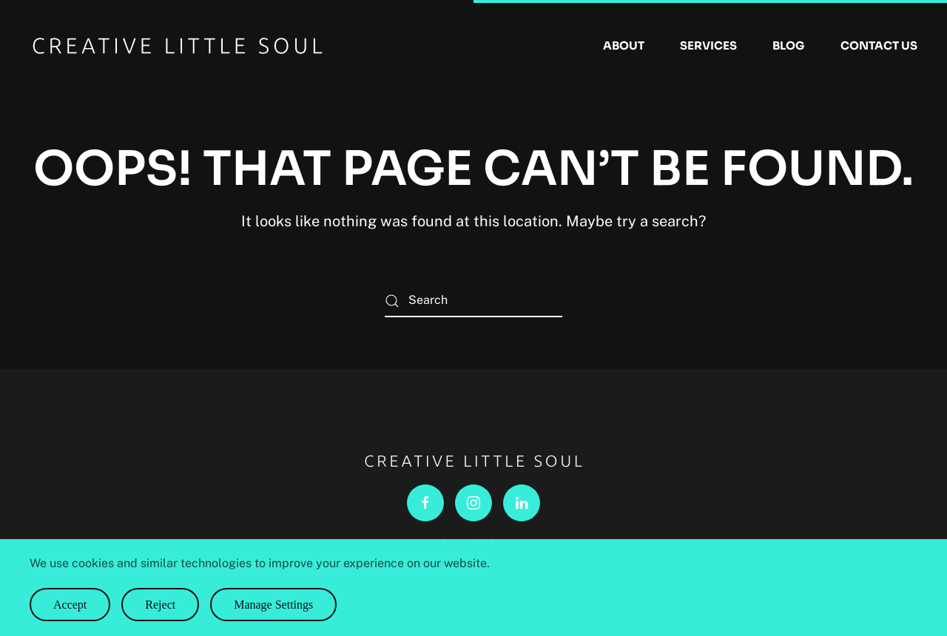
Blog (788, 45)
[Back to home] (178, 46)
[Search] (473, 300)
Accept (70, 604)
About (623, 45)
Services (708, 45)
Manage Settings (273, 604)
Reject (160, 604)
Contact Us (878, 45)
